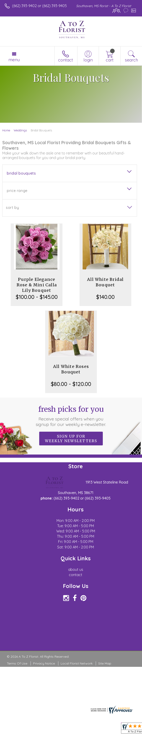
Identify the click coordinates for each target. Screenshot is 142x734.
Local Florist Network (77, 663)
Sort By (12, 207)
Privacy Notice (44, 663)
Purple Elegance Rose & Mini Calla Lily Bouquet (37, 285)
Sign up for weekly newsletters (71, 438)
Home (6, 130)
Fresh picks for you (71, 416)
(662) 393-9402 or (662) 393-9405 (39, 5)
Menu (14, 59)
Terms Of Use (17, 663)
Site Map (104, 663)
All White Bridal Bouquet (105, 282)
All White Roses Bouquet (71, 369)
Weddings (20, 130)
